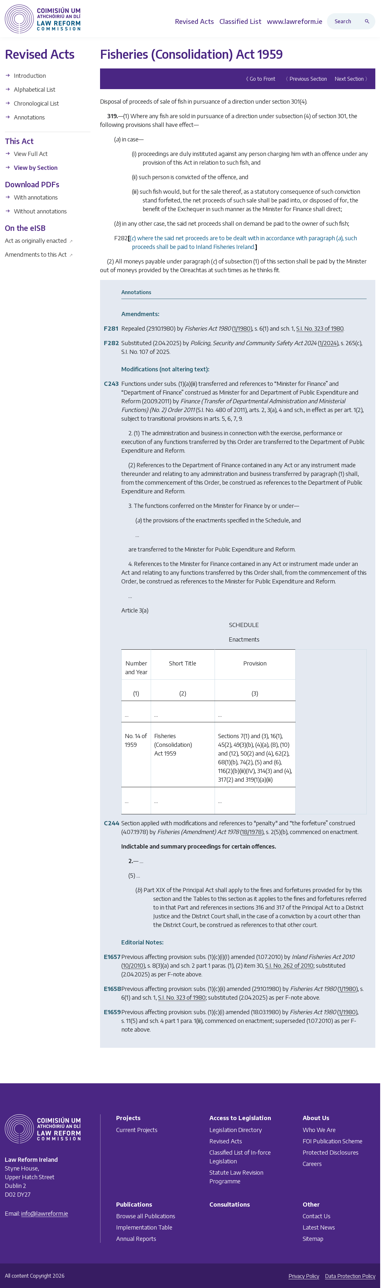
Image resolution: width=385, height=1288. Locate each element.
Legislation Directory (235, 1129)
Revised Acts (225, 1140)
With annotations (31, 197)
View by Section (31, 167)
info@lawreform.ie (44, 1213)
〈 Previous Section (305, 79)
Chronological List (32, 103)
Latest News (319, 1227)
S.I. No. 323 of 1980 (319, 328)
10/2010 (133, 965)
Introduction (25, 75)
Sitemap (313, 1238)
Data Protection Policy (350, 1276)
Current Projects (136, 1129)
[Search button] (368, 21)
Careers (312, 1163)
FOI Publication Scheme (332, 1140)
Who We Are (319, 1129)
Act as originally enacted (39, 240)
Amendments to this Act (39, 254)
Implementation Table (144, 1227)
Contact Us (316, 1216)
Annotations (25, 117)
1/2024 (328, 342)
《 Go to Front (259, 79)
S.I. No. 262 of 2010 (289, 965)
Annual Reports (136, 1238)
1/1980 (242, 328)
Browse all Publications (145, 1216)
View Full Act (26, 153)
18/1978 (252, 831)
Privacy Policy (304, 1276)
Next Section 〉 (352, 79)
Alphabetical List (30, 89)
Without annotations (36, 211)
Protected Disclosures (331, 1152)
